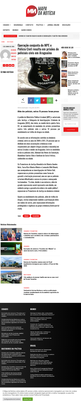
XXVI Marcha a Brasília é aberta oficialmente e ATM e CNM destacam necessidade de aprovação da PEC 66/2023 (41, 363)
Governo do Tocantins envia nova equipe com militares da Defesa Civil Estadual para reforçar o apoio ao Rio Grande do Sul (41, 326)
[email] (70, 124)
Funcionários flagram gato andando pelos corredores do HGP (73, 64)
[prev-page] (62, 100)
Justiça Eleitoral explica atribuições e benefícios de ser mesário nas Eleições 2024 (42, 376)
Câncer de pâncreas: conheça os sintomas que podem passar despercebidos (40, 333)
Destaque (10, 42)
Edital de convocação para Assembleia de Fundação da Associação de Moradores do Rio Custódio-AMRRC (13, 341)
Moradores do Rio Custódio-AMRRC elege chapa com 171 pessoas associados (12, 335)
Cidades (26, 246)
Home (3, 42)
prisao (26, 216)
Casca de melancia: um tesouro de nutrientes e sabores (40, 338)
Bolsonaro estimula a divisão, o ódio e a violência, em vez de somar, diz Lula (73, 92)
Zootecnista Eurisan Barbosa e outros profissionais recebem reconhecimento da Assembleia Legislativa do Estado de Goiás (41, 292)
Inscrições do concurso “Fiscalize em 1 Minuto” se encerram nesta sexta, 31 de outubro (40, 250)
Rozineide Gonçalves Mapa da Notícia (14, 54)
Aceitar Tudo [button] (27, 399)
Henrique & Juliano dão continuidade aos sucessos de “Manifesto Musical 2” (42, 313)
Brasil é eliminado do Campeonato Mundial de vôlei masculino (40, 350)
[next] (78, 36)
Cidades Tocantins (30, 231)
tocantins (35, 216)
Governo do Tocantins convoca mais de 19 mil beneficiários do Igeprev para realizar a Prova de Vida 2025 (41, 264)
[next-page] (66, 100)
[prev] (75, 36)
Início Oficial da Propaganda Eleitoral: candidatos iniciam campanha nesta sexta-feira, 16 (41, 370)
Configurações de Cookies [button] (12, 399)
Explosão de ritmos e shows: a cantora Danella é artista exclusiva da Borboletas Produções (42, 356)
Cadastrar (71, 129)
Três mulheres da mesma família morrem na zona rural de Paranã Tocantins (41, 278)
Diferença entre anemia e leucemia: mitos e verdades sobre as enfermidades (74, 55)
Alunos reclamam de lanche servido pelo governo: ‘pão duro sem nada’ (74, 83)
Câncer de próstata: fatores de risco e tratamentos (73, 73)
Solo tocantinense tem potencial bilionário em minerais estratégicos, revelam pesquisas (12, 328)
